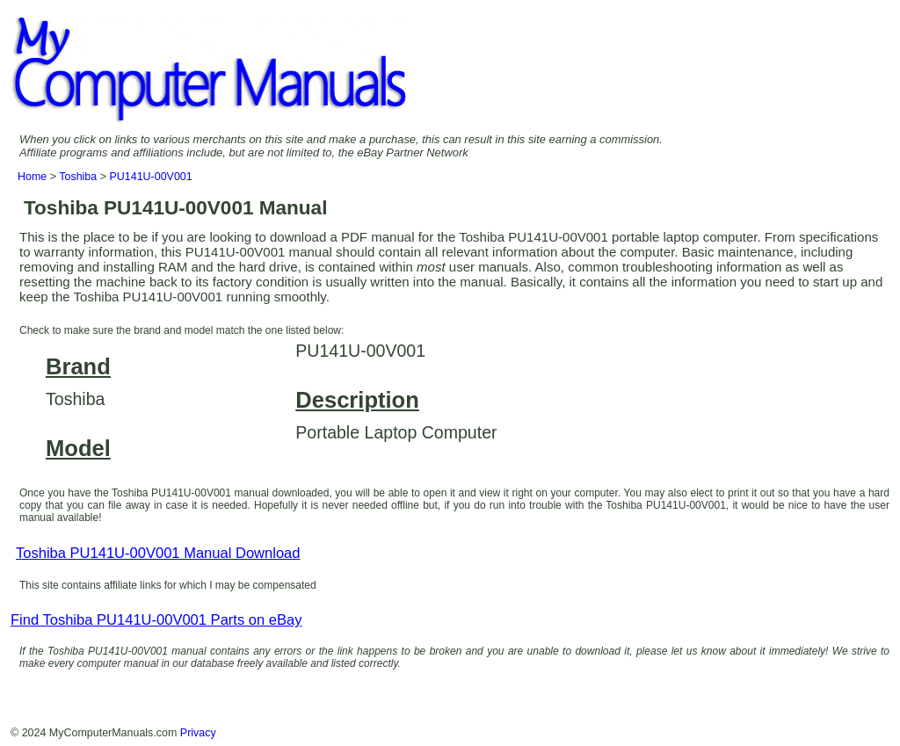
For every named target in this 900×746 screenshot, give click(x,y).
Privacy (198, 733)
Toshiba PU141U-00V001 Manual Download (158, 553)
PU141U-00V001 (150, 176)
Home (32, 176)
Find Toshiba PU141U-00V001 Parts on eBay (156, 620)
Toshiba (78, 176)
